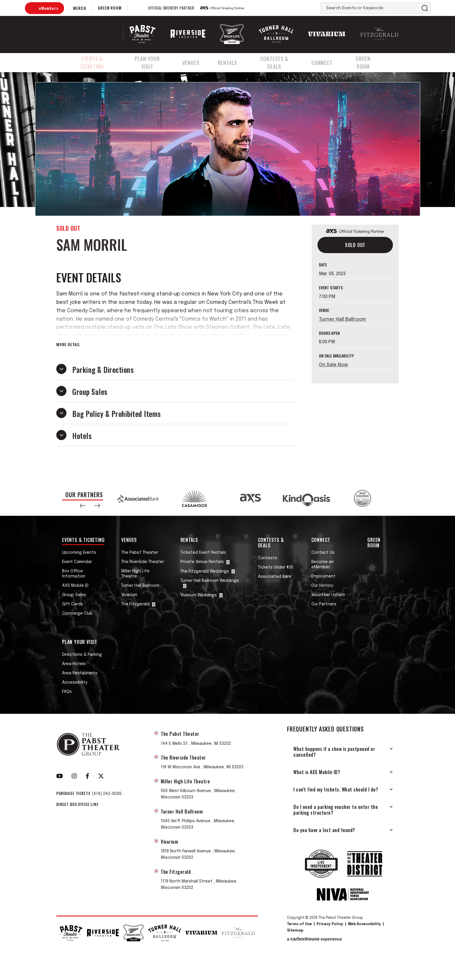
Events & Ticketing (92, 62)
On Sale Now (333, 364)
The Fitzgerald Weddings (204, 571)
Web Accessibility (364, 924)
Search (424, 8)
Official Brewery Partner (171, 8)
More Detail (68, 344)
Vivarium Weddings (198, 595)
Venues (196, 62)
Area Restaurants (80, 673)
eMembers (48, 8)
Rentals (232, 62)
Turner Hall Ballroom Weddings (209, 581)
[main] (227, 275)
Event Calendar (77, 562)
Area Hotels (74, 664)
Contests (267, 558)
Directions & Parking (82, 655)
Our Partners (323, 604)
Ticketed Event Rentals (203, 553)
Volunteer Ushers (328, 595)
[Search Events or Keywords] (370, 8)
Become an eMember (322, 564)
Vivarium (129, 595)
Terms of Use (299, 924)
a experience (314, 939)
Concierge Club (77, 613)
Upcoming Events (79, 553)
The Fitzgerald (135, 604)
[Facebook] (87, 776)
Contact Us (323, 553)
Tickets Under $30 (275, 567)
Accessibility (74, 682)
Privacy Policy (330, 924)
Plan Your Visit (152, 62)
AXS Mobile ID (75, 586)
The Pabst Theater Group (93, 34)
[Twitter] (101, 776)
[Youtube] (59, 776)
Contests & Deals (280, 62)
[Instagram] (74, 776)
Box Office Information (73, 573)
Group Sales (74, 595)
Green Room (109, 8)
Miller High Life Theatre (135, 573)
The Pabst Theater (139, 553)
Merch (79, 8)
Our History (322, 586)
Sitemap (295, 930)
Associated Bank (275, 577)
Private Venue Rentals (202, 562)
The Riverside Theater (142, 562)
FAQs (67, 692)
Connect (329, 62)
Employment (323, 576)
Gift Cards (72, 604)
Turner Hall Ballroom (342, 319)
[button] (83, 506)
